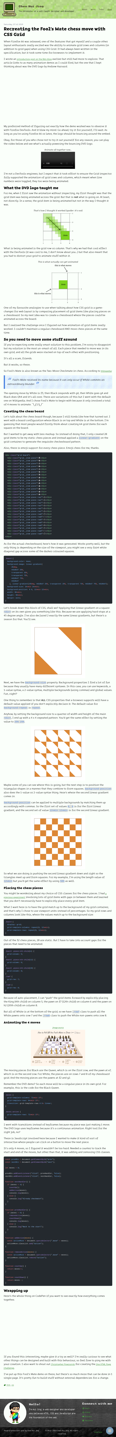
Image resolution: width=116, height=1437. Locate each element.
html (9, 1388)
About (84, 9)
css (13, 1388)
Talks (101, 9)
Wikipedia (10, 374)
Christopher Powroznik (65, 1368)
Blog (109, 9)
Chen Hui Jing (34, 6)
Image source (58, 1031)
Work (93, 9)
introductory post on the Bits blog (38, 59)
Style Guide (98, 1432)
